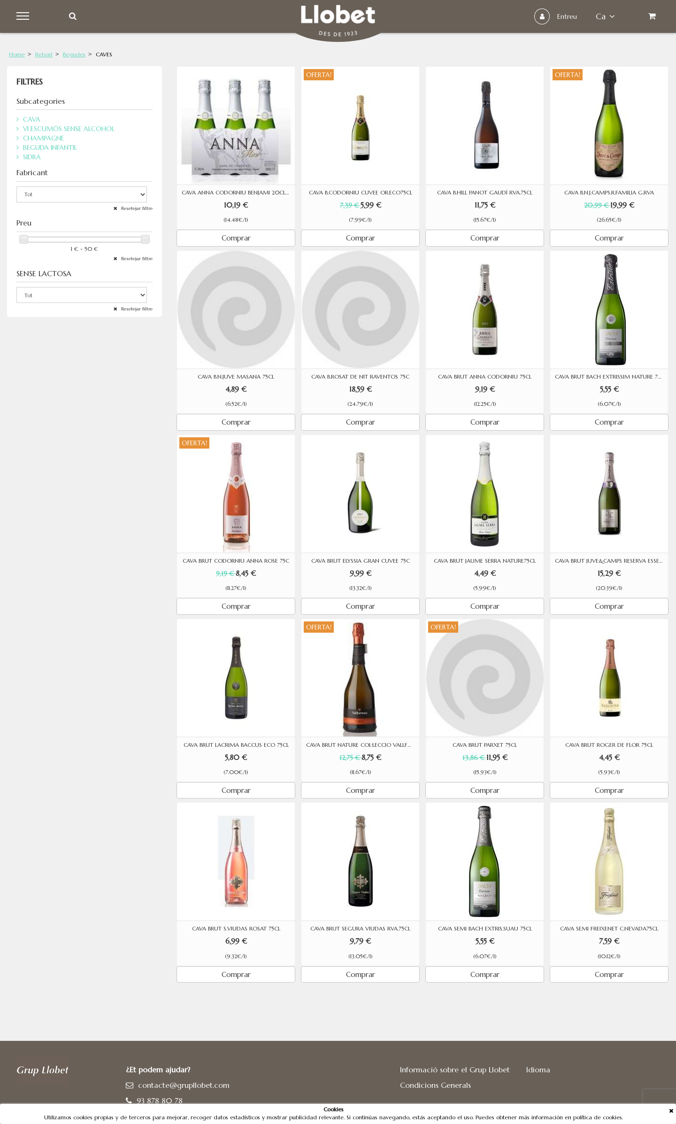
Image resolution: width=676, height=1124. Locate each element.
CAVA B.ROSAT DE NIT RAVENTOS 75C (360, 377)
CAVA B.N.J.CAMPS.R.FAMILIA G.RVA (609, 192)
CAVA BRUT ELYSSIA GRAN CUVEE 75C (360, 561)
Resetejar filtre (136, 208)
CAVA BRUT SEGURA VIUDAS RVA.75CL (360, 928)
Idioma (538, 1069)
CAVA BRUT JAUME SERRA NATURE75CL (485, 561)
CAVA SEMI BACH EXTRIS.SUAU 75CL (485, 928)
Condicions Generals (435, 1085)
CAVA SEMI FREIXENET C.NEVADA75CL (609, 928)
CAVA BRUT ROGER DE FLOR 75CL (609, 745)
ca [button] (605, 16)
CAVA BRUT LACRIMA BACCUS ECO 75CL (236, 745)
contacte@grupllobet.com (184, 1085)
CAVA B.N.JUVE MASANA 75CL (236, 377)
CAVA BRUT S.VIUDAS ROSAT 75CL (236, 928)
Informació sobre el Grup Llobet (455, 1069)
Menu (24, 16)
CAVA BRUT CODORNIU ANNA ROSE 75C (236, 561)
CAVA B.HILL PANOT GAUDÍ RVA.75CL (484, 192)
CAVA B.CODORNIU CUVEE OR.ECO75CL (360, 192)
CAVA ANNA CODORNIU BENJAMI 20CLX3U (238, 192)
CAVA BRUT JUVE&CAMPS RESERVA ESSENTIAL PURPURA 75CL (611, 561)
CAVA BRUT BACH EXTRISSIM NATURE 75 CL (611, 377)
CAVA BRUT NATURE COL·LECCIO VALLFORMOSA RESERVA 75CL (362, 745)
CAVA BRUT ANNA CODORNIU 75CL (484, 377)
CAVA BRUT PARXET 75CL (485, 745)
